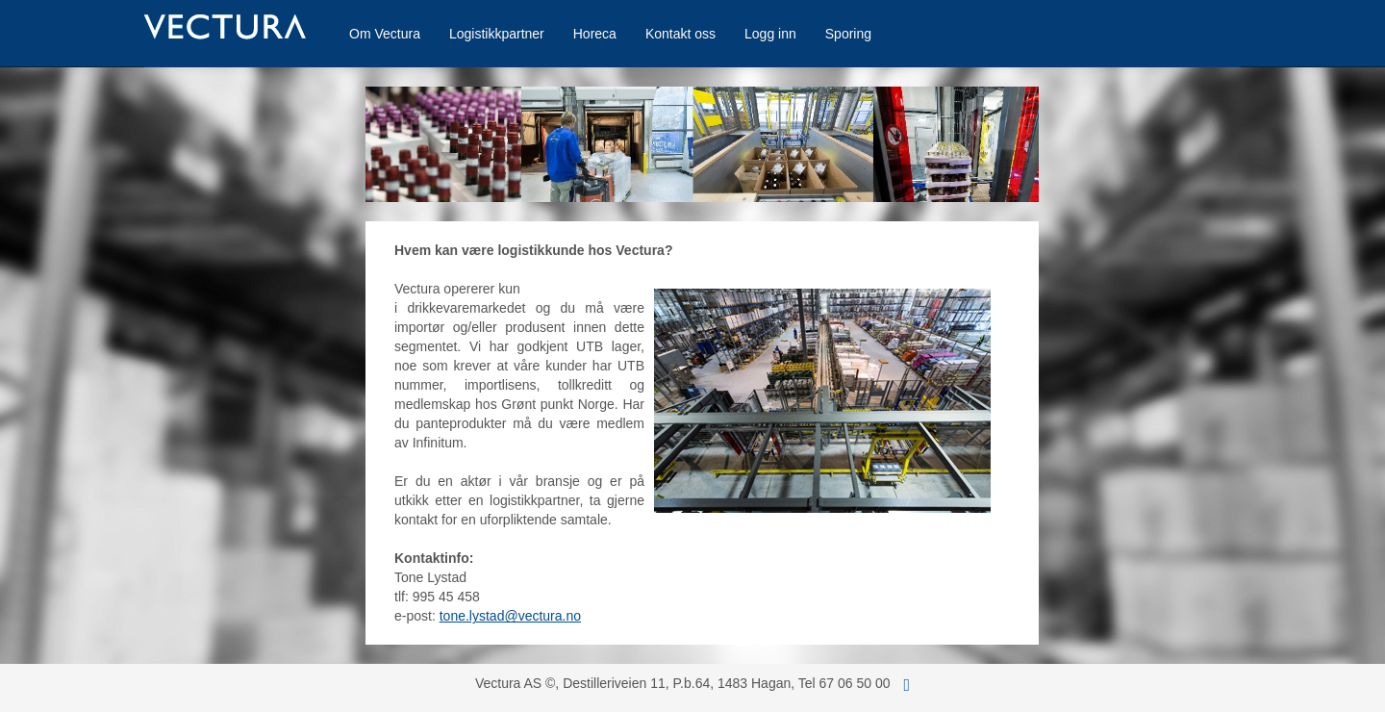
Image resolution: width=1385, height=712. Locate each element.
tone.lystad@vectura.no (510, 615)
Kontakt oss (680, 33)
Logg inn (770, 33)
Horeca (595, 33)
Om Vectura (384, 33)
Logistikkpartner (496, 33)
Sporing (848, 33)
